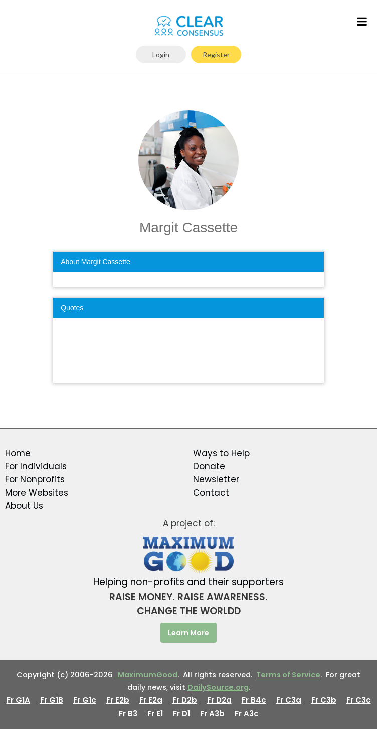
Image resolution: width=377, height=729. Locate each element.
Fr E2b (117, 700)
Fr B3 (128, 713)
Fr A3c (247, 713)
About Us (24, 506)
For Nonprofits (35, 479)
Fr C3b (323, 700)
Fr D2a (219, 700)
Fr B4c (254, 700)
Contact (211, 493)
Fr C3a (288, 700)
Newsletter (216, 479)
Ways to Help (221, 453)
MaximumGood (146, 675)
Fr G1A (18, 700)
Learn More (188, 633)
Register (216, 54)
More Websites (36, 493)
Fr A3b (212, 713)
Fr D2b (184, 700)
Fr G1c (84, 700)
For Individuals (36, 466)
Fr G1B (51, 700)
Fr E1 (155, 713)
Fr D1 (181, 713)
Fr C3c (358, 700)
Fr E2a (150, 700)
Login (160, 54)
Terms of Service (288, 675)
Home (18, 453)
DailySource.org (218, 687)
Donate (209, 466)
